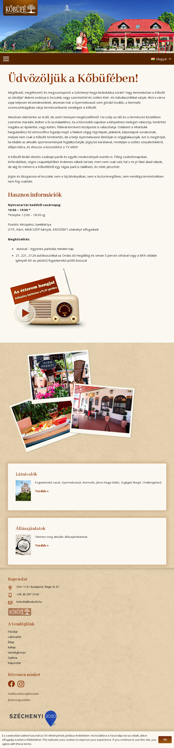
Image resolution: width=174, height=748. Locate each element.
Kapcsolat (14, 663)
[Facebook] (11, 683)
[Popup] (33, 718)
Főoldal (13, 632)
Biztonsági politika (19, 700)
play (25, 313)
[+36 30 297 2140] (12, 595)
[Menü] (6, 59)
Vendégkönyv (17, 652)
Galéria (12, 658)
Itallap (12, 647)
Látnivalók (14, 637)
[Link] (20, 8)
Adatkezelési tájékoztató (23, 694)
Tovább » (42, 491)
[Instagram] (21, 684)
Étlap (11, 642)
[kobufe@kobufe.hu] (12, 603)
